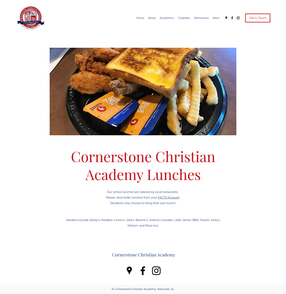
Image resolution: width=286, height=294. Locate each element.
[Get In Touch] (257, 18)
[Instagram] (238, 18)
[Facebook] (232, 18)
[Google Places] (226, 18)
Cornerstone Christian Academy (143, 255)
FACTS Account (168, 197)
